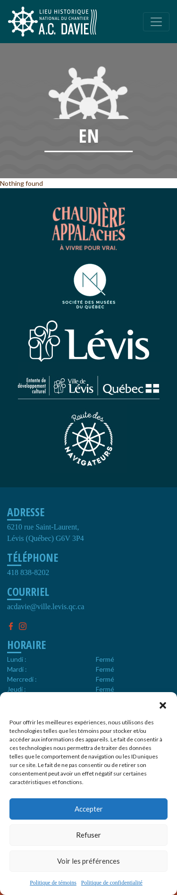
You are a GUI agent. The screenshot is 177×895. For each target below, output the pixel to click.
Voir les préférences (88, 861)
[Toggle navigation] (156, 21)
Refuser (88, 835)
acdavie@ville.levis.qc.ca (45, 607)
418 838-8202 (28, 572)
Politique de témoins (53, 882)
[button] (163, 704)
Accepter (89, 808)
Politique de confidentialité (112, 882)
